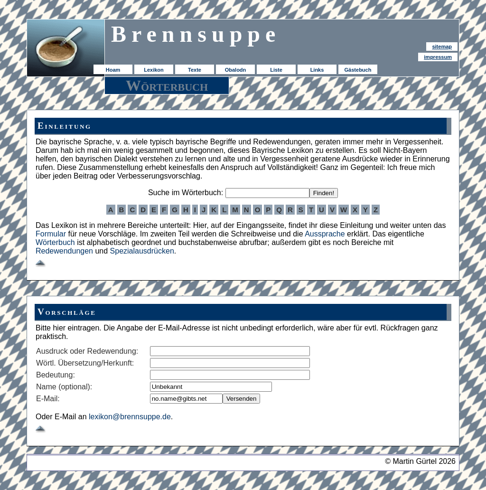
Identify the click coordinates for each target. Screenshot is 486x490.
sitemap (442, 46)
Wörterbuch (55, 242)
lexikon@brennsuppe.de (130, 417)
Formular (51, 234)
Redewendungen (64, 251)
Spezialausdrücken (142, 251)
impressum (438, 57)
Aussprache (325, 234)
